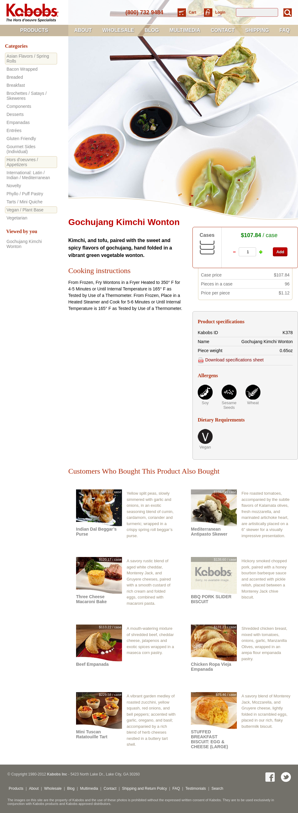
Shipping (257, 30)
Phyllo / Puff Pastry (25, 193)
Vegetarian (17, 217)
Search (217, 788)
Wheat (253, 402)
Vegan (205, 447)
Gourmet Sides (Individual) (21, 149)
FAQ (284, 30)
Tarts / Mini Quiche (25, 201)
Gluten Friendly (21, 138)
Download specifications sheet (231, 359)
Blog (152, 30)
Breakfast (16, 85)
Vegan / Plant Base (25, 209)
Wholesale (118, 30)
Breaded (15, 77)
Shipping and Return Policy (144, 788)
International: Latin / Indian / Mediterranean (28, 175)
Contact (223, 30)
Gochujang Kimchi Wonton (24, 244)
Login (220, 12)
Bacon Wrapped (22, 69)
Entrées (14, 130)
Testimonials (195, 788)
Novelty (14, 185)
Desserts (15, 114)
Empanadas (18, 122)
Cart (193, 12)
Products (34, 30)
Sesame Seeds (229, 405)
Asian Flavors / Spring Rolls (28, 59)
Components (19, 106)
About (83, 30)
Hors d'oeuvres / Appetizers (22, 162)
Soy (205, 402)
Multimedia (184, 30)
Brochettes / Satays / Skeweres (27, 96)
